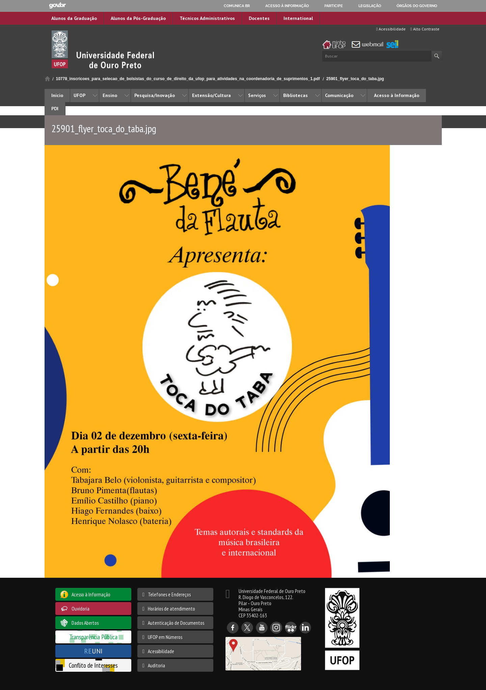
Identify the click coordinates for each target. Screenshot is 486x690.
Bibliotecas (295, 95)
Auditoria (156, 665)
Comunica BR (237, 5)
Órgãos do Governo (417, 5)
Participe (333, 5)
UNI (93, 651)
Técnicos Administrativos (207, 18)
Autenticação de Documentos (176, 622)
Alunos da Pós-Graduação (138, 18)
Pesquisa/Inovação (154, 95)
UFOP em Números (165, 637)
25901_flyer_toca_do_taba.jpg (355, 78)
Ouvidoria (80, 608)
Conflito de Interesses (93, 665)
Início (47, 78)
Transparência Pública (93, 637)
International (298, 18)
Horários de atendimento (171, 608)
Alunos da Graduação (74, 18)
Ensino (110, 95)
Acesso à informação (287, 5)
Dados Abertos (85, 622)
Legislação (369, 5)
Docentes (259, 18)
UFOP (79, 95)
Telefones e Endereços (169, 594)
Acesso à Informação (396, 95)
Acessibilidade (391, 28)
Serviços (257, 95)
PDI (54, 108)
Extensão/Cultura (211, 95)
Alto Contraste (424, 28)
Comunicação (339, 95)
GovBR (57, 5)
